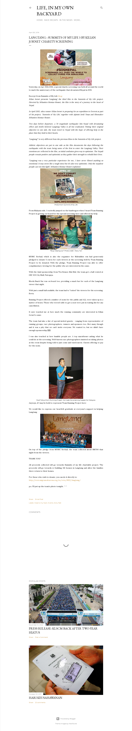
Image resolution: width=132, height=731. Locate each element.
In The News (65, 20)
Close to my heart (40, 503)
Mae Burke (73, 724)
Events (50, 503)
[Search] (101, 7)
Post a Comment (41, 637)
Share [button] (31, 499)
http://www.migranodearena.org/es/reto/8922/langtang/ (55, 480)
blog (60, 96)
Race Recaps (51, 20)
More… (77, 20)
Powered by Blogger (66, 718)
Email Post (39, 499)
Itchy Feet (57, 503)
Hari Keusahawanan (45, 698)
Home (40, 20)
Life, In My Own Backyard (55, 11)
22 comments (40, 702)
